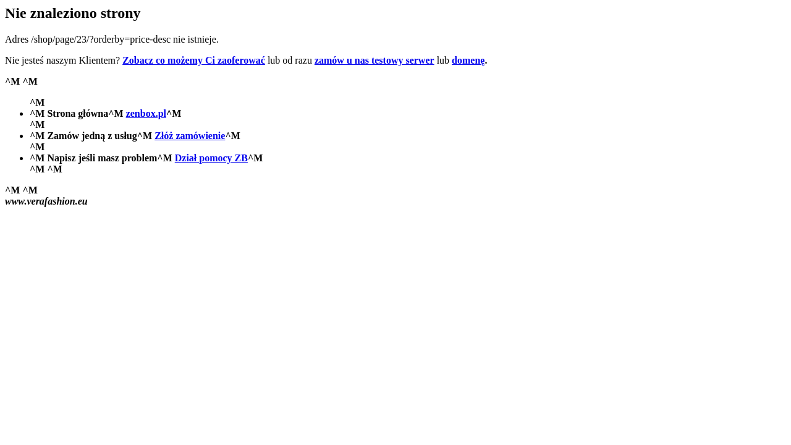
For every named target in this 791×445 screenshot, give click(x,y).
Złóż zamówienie (189, 135)
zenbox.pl (146, 113)
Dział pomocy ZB (211, 158)
